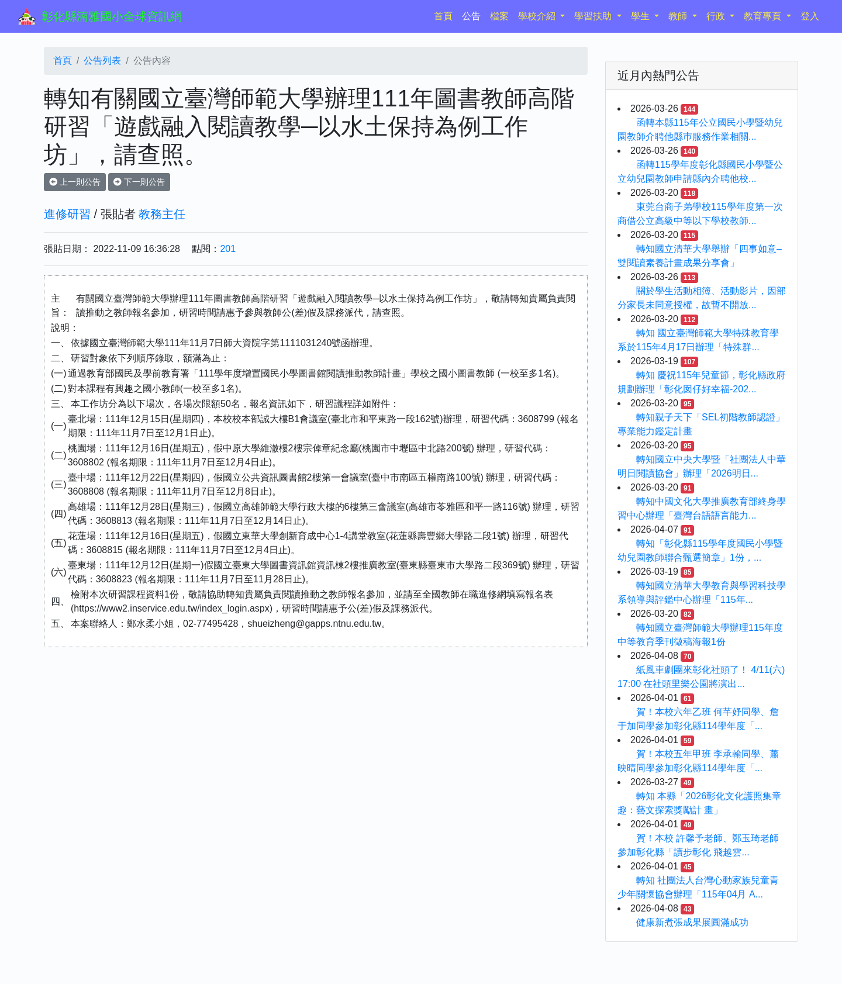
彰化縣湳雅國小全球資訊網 (112, 16)
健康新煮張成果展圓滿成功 (692, 922)
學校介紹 (538, 16)
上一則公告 (75, 182)
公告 (471, 16)
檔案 (499, 16)
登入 (809, 16)
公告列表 (102, 60)
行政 (716, 16)
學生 (641, 16)
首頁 (445, 15)
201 (228, 249)
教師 (678, 16)
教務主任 (162, 214)
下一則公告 (139, 182)
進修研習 (67, 214)
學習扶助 (594, 16)
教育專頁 (764, 16)
